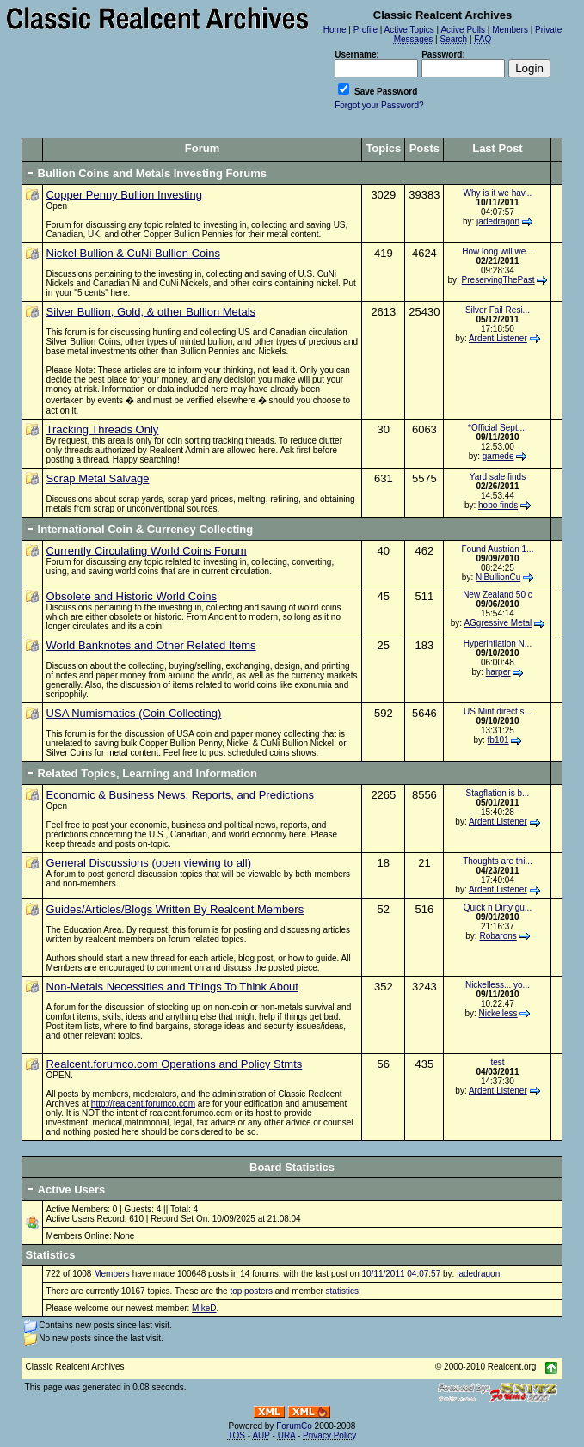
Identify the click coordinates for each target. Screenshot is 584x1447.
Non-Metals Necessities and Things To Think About (172, 986)
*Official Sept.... (497, 427)
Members (112, 1273)
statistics (342, 1291)
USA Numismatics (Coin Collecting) (134, 713)
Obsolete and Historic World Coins (131, 596)
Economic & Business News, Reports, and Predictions (180, 794)
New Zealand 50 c (497, 594)
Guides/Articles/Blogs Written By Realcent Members (175, 909)
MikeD (204, 1308)
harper (498, 672)
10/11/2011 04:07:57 (400, 1273)
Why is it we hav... (498, 193)
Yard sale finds (498, 476)
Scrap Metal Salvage (98, 478)
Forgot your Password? (379, 105)
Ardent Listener (498, 338)
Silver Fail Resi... (497, 310)
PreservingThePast (498, 280)
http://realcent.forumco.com (143, 1103)
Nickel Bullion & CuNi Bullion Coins (133, 253)
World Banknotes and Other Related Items (151, 645)
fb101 (498, 740)
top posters (251, 1291)
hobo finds (498, 505)
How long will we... (497, 251)
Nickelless (498, 1013)
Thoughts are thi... (497, 861)
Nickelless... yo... (497, 985)
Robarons (497, 936)
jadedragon (497, 221)
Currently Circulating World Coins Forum (146, 550)
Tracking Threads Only (102, 429)
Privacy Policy (329, 1435)
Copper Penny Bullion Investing (124, 194)
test (497, 1062)
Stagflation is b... (497, 793)
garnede (498, 456)
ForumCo (294, 1426)
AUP (260, 1435)
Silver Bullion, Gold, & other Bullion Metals (151, 311)
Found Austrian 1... (497, 549)
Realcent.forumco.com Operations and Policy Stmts (174, 1064)
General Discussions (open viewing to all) (148, 862)
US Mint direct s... (498, 711)
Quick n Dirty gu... (498, 907)
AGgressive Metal (498, 623)
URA (287, 1435)
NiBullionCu (498, 577)
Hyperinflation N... (498, 643)
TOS (236, 1435)
